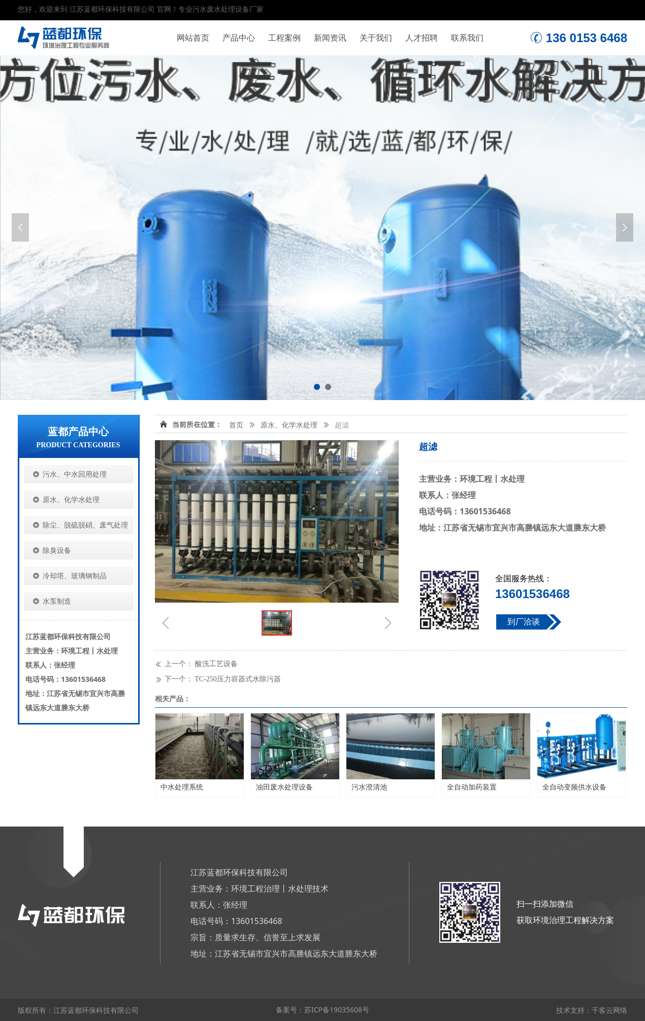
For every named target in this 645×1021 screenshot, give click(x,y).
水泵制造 (57, 601)
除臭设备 (57, 550)
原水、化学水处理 (289, 425)
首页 (236, 425)
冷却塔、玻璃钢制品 (75, 576)
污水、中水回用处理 (75, 474)
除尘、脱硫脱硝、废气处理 (85, 525)
